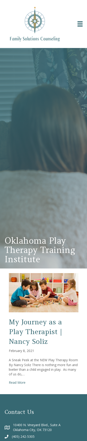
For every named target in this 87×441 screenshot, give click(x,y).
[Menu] (80, 24)
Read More (17, 382)
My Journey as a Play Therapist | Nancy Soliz (35, 331)
